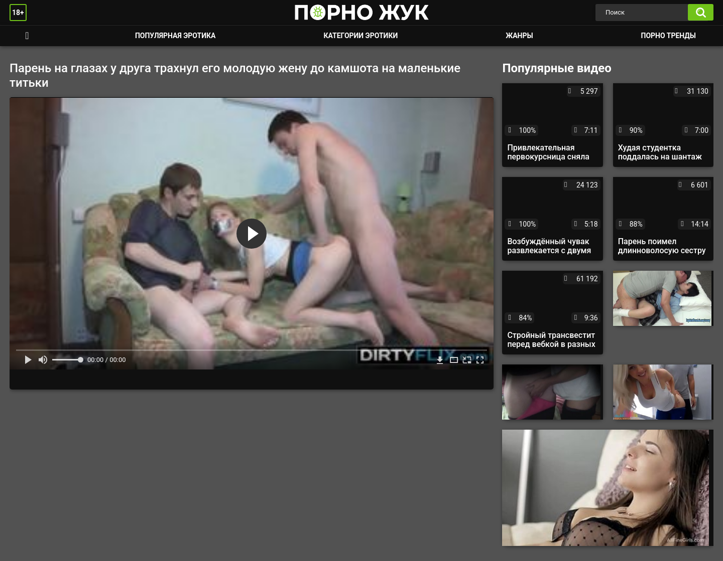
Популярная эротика (175, 36)
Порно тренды (668, 36)
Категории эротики (360, 36)
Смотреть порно (27, 36)
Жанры (519, 36)
